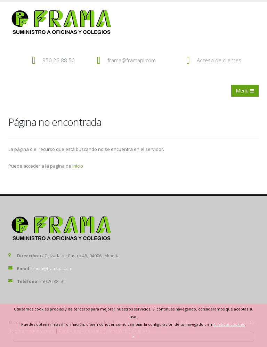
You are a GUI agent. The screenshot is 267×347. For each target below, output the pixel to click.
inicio (77, 166)
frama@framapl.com (131, 60)
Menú (245, 90)
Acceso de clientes (219, 60)
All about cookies (229, 324)
